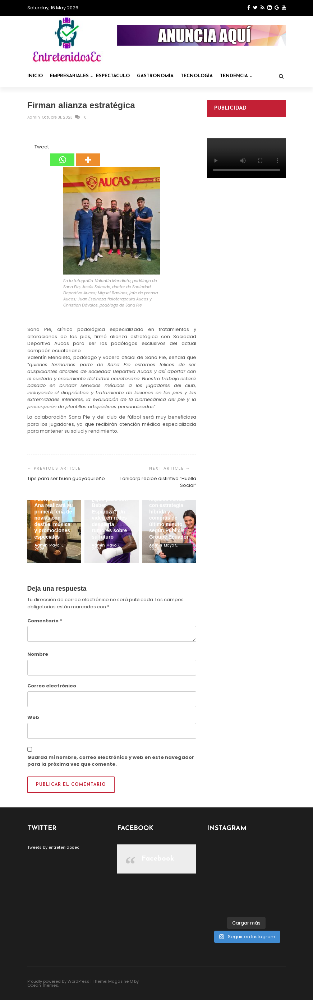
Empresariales (71, 76)
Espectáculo (113, 76)
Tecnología (197, 76)
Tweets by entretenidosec (53, 847)
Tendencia (236, 76)
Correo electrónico (51, 685)
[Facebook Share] (28, 148)
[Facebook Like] (30, 148)
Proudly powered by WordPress (58, 981)
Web (33, 717)
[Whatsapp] (62, 154)
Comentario (44, 620)
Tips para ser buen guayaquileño (66, 478)
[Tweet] (32, 148)
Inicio (35, 76)
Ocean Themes (42, 985)
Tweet (41, 146)
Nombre (37, 654)
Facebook (158, 858)
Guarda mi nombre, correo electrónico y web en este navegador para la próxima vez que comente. (110, 761)
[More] (88, 154)
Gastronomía (155, 76)
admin (34, 117)
